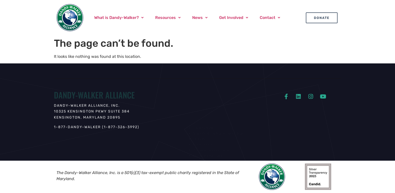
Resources (168, 17)
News (200, 17)
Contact (270, 17)
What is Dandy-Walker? (119, 17)
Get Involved (233, 17)
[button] (118, 18)
